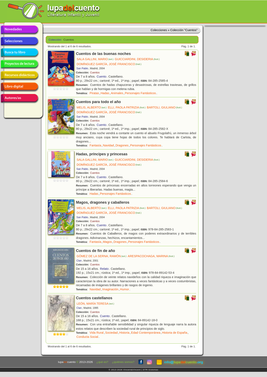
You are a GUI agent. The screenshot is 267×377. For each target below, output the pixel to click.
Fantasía (95, 145)
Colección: (54, 39)
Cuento (101, 76)
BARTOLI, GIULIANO (164, 107)
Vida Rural (97, 332)
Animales (117, 93)
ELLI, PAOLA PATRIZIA (127, 107)
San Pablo (82, 68)
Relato (104, 268)
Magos (107, 241)
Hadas (104, 93)
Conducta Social (87, 336)
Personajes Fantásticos (140, 93)
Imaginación (110, 289)
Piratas (94, 93)
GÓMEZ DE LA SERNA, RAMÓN (101, 256)
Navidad (108, 145)
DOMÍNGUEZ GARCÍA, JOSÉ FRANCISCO (109, 64)
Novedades (19, 30)
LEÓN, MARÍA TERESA (95, 303)
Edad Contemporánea (145, 332)
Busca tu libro (19, 52)
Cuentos (95, 72)
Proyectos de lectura (19, 64)
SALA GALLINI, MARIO (95, 59)
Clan (79, 260)
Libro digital (19, 87)
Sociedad (111, 332)
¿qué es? (102, 362)
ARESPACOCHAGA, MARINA (151, 256)
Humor (124, 289)
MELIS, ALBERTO (92, 107)
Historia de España (174, 332)
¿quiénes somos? (123, 362)
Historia (124, 332)
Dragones (121, 145)
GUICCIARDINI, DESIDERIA (137, 59)
